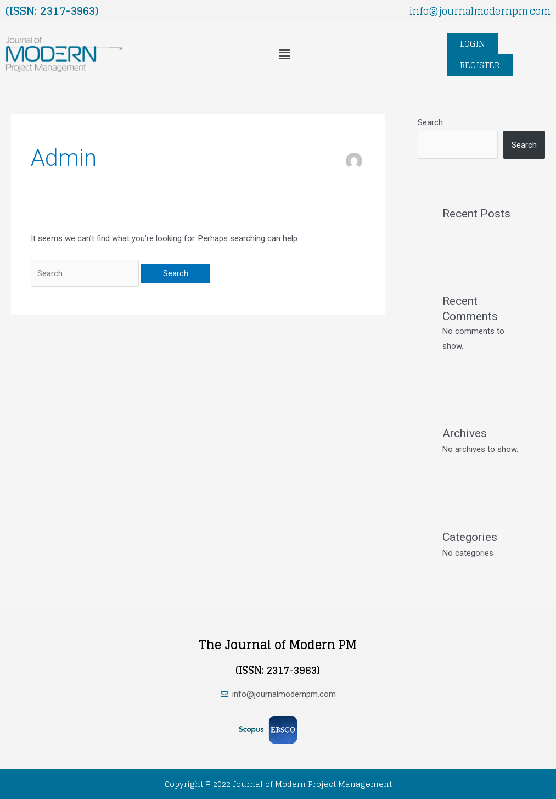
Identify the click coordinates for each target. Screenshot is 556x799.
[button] (284, 54)
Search (430, 122)
